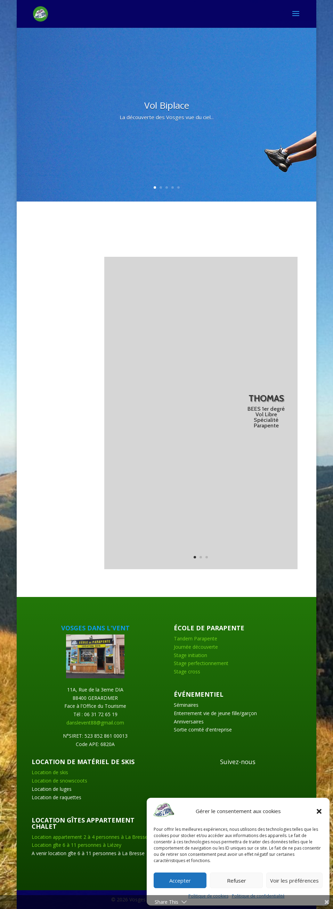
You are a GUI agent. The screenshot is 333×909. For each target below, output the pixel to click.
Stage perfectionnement (201, 663)
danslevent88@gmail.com (95, 722)
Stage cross (187, 671)
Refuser (236, 880)
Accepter (180, 880)
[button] (319, 811)
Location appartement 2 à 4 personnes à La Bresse (90, 837)
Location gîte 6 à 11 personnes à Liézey (76, 845)
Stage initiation (190, 655)
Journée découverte (196, 647)
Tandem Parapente (195, 638)
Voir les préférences (294, 880)
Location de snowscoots (59, 780)
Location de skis (50, 772)
